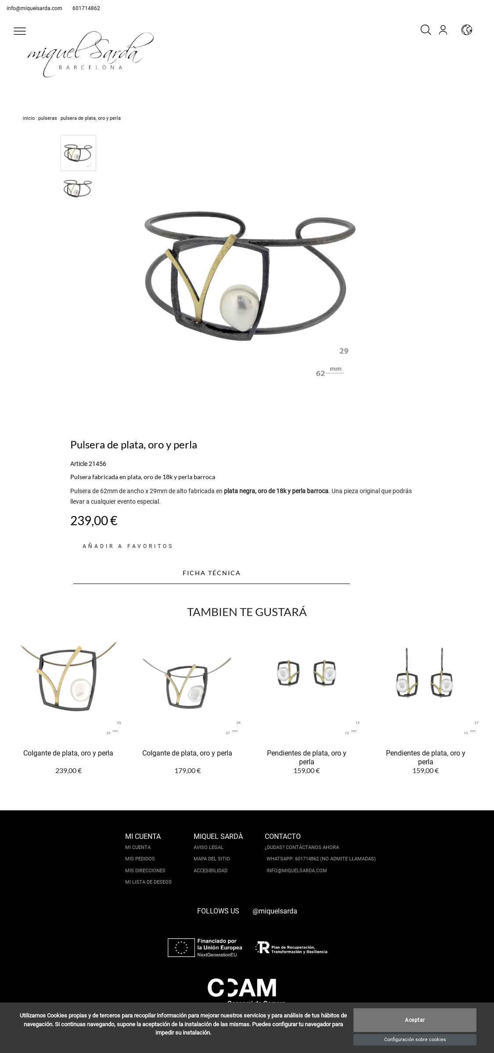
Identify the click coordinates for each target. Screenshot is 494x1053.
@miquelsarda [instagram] (274, 911)
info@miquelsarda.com (34, 8)
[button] (19, 31)
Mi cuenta (138, 847)
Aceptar (415, 1020)
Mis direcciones (145, 871)
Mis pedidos (140, 859)
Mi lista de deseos (148, 882)
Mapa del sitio (212, 859)
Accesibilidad (210, 871)
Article (78, 463)
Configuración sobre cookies (415, 1039)
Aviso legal (209, 847)
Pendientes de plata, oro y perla (306, 757)
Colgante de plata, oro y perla (68, 753)
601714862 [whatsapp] (86, 8)
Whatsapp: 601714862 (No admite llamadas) (321, 859)
